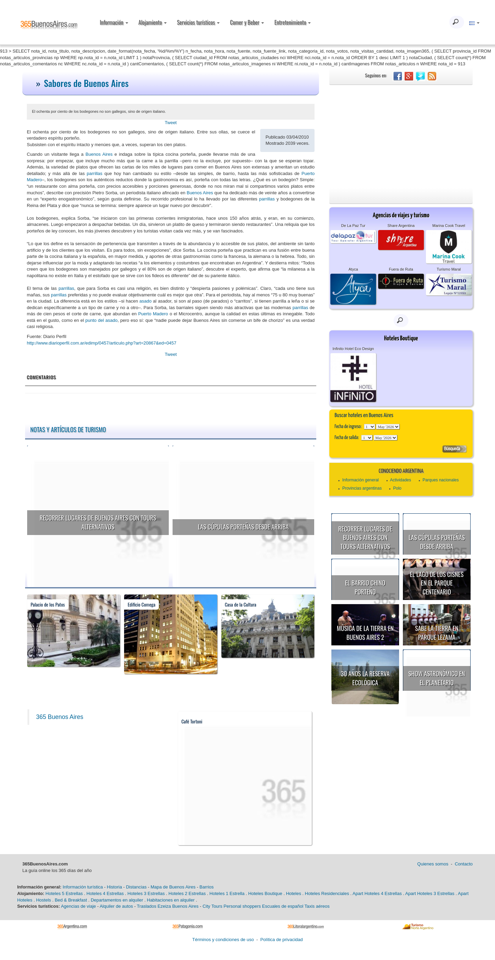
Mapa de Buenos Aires (173, 887)
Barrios (206, 887)
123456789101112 (388, 426)
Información (114, 22)
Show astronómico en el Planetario (436, 678)
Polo (397, 488)
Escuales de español (282, 906)
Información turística (83, 887)
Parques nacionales (440, 480)
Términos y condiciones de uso (223, 939)
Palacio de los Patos (48, 604)
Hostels (43, 900)
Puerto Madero (153, 313)
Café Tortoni (192, 721)
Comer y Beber (247, 22)
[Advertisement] (401, 136)
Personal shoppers (242, 906)
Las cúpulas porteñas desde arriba (243, 526)
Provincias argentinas (362, 488)
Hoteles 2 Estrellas (187, 893)
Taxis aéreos (317, 906)
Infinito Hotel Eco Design (353, 349)
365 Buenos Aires (59, 716)
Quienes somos (432, 863)
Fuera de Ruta (401, 269)
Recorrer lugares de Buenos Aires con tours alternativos (98, 522)
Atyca (353, 269)
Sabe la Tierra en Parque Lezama (436, 633)
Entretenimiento (292, 22)
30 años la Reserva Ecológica (365, 678)
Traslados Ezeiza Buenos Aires (167, 906)
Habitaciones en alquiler (171, 900)
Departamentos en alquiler (117, 900)
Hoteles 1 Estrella (226, 893)
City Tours (212, 906)
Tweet (171, 122)
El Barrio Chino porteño (365, 587)
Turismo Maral (449, 269)
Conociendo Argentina (400, 471)
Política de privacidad (281, 939)
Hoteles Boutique (265, 893)
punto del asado (101, 320)
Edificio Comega (141, 604)
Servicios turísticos (198, 22)
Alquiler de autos (116, 906)
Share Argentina (401, 225)
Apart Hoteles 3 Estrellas (429, 893)
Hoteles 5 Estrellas (63, 893)
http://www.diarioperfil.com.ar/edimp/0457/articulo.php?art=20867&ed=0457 (101, 343)
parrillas (94, 173)
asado (146, 301)
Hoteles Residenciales (327, 893)
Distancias (136, 887)
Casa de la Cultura (240, 604)
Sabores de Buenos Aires (86, 83)
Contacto (464, 863)
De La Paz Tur (353, 225)
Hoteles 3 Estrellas (146, 893)
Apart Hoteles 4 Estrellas (377, 893)
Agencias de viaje (78, 906)
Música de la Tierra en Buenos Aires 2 (365, 633)
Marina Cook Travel (448, 225)
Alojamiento (153, 22)
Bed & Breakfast (71, 900)
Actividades (400, 480)
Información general (360, 480)
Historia (114, 887)
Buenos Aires (99, 154)
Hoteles (293, 893)
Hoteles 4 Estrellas (105, 893)
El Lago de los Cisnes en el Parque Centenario (437, 583)
